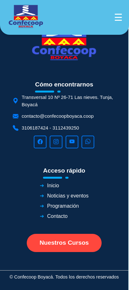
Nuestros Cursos (64, 242)
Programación (63, 206)
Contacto (57, 216)
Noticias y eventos (68, 195)
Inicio (53, 185)
